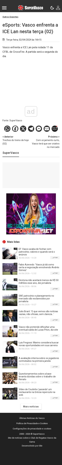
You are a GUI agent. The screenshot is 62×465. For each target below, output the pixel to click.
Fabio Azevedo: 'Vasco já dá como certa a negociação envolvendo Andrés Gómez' (39, 267)
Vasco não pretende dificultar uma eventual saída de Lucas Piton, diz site (38, 328)
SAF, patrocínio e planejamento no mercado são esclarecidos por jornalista (36, 298)
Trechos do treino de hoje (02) (16, 140)
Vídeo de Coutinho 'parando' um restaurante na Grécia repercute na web (37, 392)
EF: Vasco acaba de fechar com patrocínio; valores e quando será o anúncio (37, 252)
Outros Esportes (10, 17)
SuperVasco (10, 152)
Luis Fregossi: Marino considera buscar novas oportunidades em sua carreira (39, 344)
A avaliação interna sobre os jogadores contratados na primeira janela (39, 359)
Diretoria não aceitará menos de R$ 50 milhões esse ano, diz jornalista (39, 281)
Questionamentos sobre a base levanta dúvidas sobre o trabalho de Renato (37, 376)
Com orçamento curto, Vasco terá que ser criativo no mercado (45, 141)
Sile (40, 445)
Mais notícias (31, 406)
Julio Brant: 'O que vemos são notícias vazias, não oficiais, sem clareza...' (38, 312)
